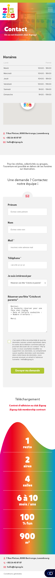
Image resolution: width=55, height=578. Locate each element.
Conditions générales (13, 574)
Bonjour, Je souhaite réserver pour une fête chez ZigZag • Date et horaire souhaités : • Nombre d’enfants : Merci (27, 317)
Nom (10, 222)
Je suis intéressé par (19, 276)
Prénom (12, 204)
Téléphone (14, 258)
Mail (11, 240)
